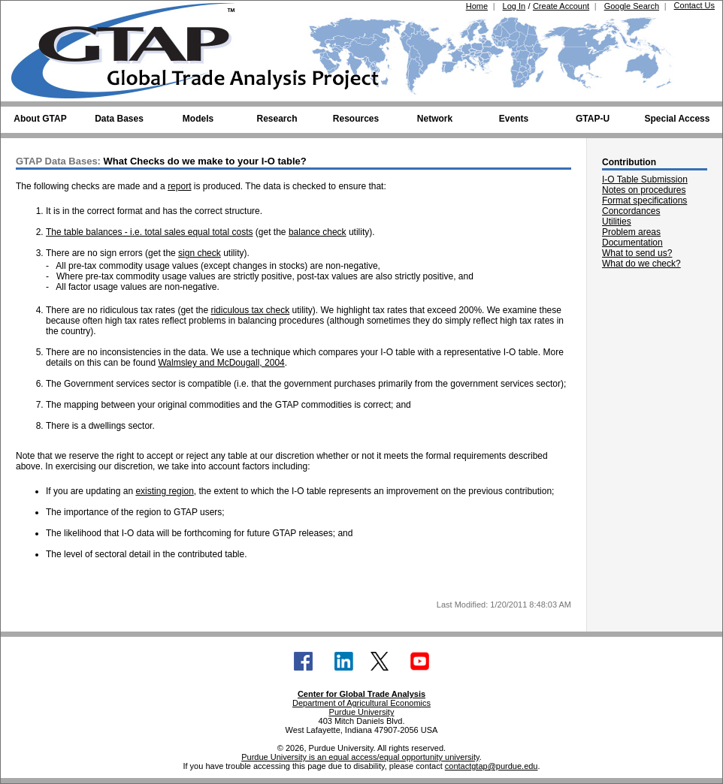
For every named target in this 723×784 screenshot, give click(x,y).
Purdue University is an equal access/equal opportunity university (360, 756)
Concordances (631, 211)
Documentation (632, 242)
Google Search (631, 6)
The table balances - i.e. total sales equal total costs (149, 232)
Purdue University (362, 711)
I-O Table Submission (645, 179)
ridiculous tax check (249, 310)
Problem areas (631, 232)
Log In (514, 6)
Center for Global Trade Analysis (361, 693)
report (179, 186)
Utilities (616, 221)
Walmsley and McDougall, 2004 (221, 362)
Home (477, 6)
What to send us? (637, 253)
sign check (199, 253)
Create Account (561, 6)
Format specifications (644, 200)
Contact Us (694, 5)
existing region (164, 491)
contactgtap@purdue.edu (491, 765)
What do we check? (641, 263)
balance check (317, 232)
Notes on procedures (643, 190)
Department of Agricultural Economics (361, 702)
